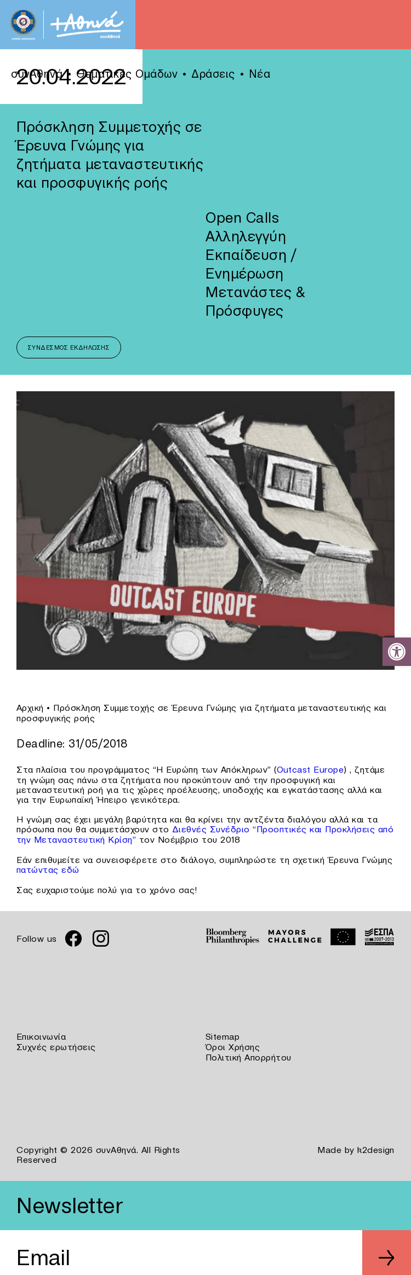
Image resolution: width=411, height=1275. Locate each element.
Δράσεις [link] (213, 74)
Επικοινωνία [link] (41, 1033)
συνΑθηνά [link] (36, 74)
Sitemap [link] (223, 1033)
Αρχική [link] (30, 707)
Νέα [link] (260, 74)
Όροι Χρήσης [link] (233, 1043)
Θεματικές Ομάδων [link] (127, 74)
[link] (397, 652)
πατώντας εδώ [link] (47, 867)
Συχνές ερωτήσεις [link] (56, 1043)
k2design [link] (376, 1145)
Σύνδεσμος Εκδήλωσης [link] (69, 347)
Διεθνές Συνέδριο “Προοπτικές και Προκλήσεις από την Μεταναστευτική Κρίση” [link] (205, 832)
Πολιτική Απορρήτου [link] (249, 1053)
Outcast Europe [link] (310, 768)
